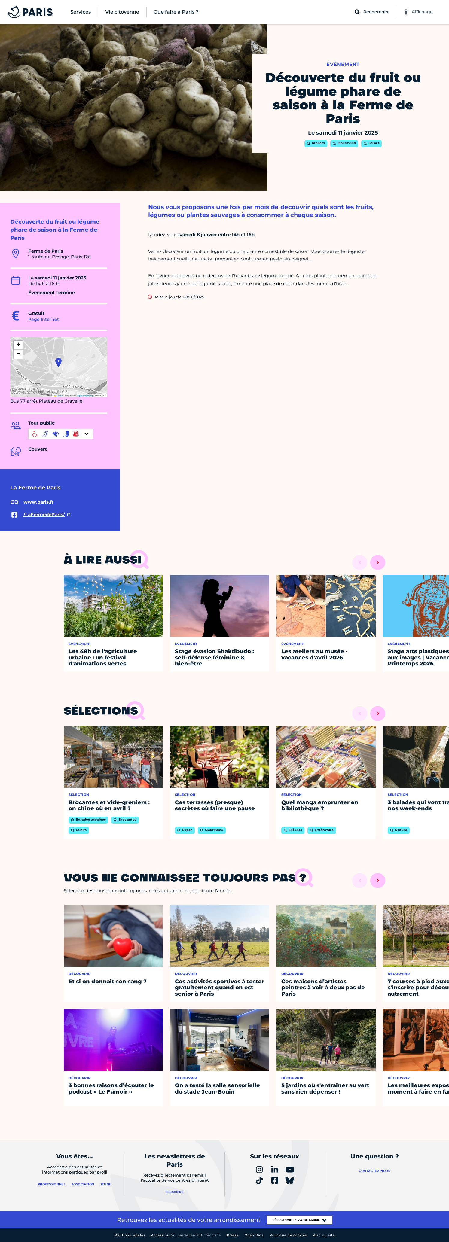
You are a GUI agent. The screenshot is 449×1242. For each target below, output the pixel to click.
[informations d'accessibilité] (60, 434)
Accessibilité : (186, 1235)
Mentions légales (129, 1235)
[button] (58, 362)
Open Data (254, 1235)
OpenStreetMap (85, 395)
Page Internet (43, 319)
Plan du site (324, 1235)
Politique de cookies (288, 1235)
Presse (233, 1235)
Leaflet (58, 395)
